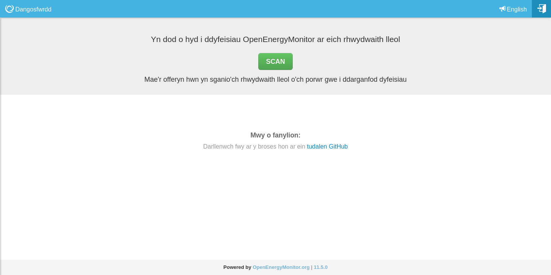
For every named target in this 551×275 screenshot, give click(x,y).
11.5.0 (321, 267)
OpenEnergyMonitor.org (281, 267)
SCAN (275, 61)
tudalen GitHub (327, 146)
